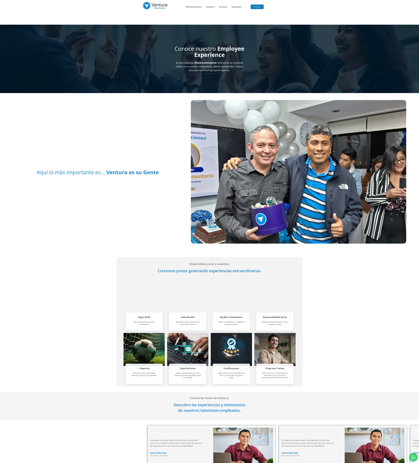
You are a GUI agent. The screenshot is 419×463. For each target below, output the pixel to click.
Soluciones (236, 7)
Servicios (223, 7)
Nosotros (210, 7)
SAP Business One (194, 7)
